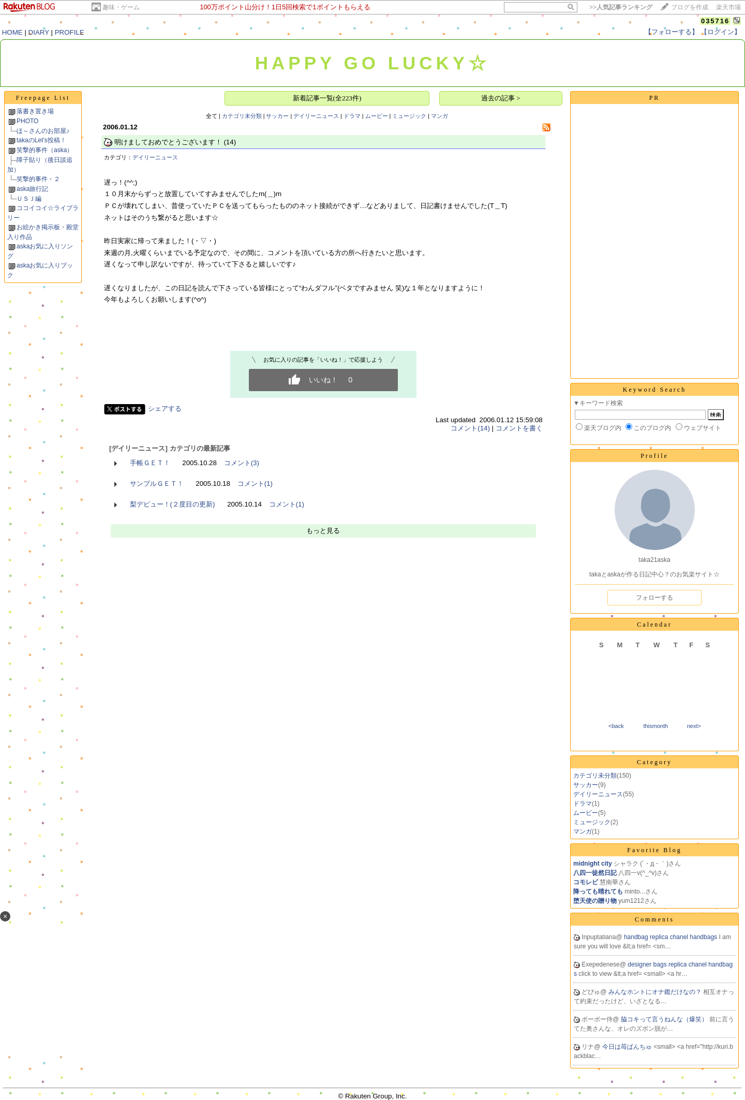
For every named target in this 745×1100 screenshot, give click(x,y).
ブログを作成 (689, 7)
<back (616, 726)
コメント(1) (255, 483)
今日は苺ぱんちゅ (627, 1046)
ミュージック (409, 116)
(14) (230, 142)
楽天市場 (728, 7)
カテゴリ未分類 (242, 116)
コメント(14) (470, 428)
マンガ (439, 116)
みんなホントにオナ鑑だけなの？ (655, 991)
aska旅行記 (32, 188)
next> (694, 726)
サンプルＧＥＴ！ (157, 483)
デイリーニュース (316, 116)
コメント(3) (241, 463)
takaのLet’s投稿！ (41, 140)
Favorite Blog (654, 850)
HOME (12, 32)
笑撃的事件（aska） (45, 150)
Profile (654, 455)
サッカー (277, 116)
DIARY (38, 32)
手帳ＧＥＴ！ (150, 463)
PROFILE (69, 32)
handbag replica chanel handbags (671, 937)
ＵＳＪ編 (29, 198)
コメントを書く (519, 428)
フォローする (654, 597)
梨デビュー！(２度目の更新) (172, 504)
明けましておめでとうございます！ (168, 142)
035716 (715, 21)
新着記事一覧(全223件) (327, 98)
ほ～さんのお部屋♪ (43, 131)
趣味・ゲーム (121, 7)
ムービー (376, 116)
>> (620, 7)
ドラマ (352, 116)
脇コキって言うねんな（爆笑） (665, 1019)
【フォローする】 (671, 32)
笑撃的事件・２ (38, 179)
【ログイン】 (721, 32)
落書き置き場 (35, 111)
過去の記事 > (500, 98)
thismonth (655, 726)
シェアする (165, 408)
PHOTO (27, 121)
